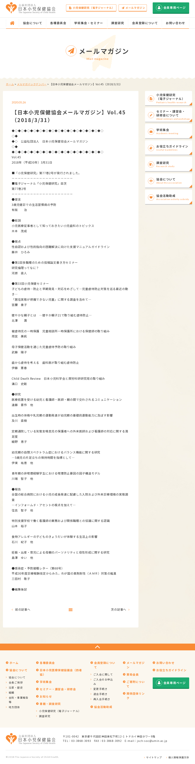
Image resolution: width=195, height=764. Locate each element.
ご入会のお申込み (103, 682)
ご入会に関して (103, 674)
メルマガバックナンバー (32, 84)
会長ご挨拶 (16, 682)
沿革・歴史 (16, 687)
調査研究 (44, 716)
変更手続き (100, 689)
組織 (11, 692)
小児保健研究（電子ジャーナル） (92, 8)
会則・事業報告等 (18, 700)
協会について (17, 677)
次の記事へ (118, 609)
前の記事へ (22, 609)
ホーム (10, 84)
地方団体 (14, 707)
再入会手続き (101, 699)
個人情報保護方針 (178, 757)
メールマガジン (133, 8)
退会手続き (100, 694)
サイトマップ (154, 757)
